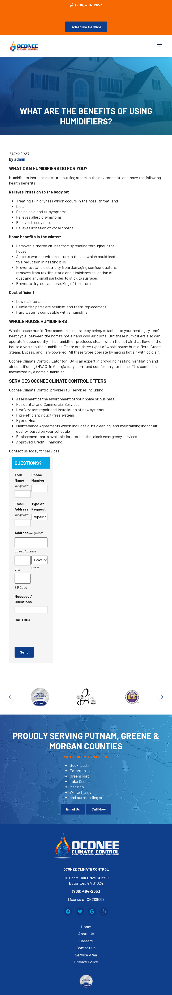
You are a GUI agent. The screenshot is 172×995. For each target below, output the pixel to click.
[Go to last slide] (10, 697)
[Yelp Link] (104, 911)
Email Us (73, 809)
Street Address (26, 551)
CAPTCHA (23, 620)
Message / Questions (23, 599)
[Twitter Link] (80, 911)
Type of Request (38, 506)
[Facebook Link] (68, 911)
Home (86, 926)
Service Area (86, 954)
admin (19, 159)
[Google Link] (92, 911)
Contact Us (86, 947)
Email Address (22, 509)
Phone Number (37, 477)
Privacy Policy (86, 961)
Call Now (99, 809)
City (17, 569)
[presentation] (49, 633)
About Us (86, 933)
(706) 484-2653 (86, 5)
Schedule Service (86, 27)
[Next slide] (162, 697)
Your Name (21, 481)
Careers (86, 940)
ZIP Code (21, 587)
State (35, 568)
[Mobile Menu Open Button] (159, 46)
